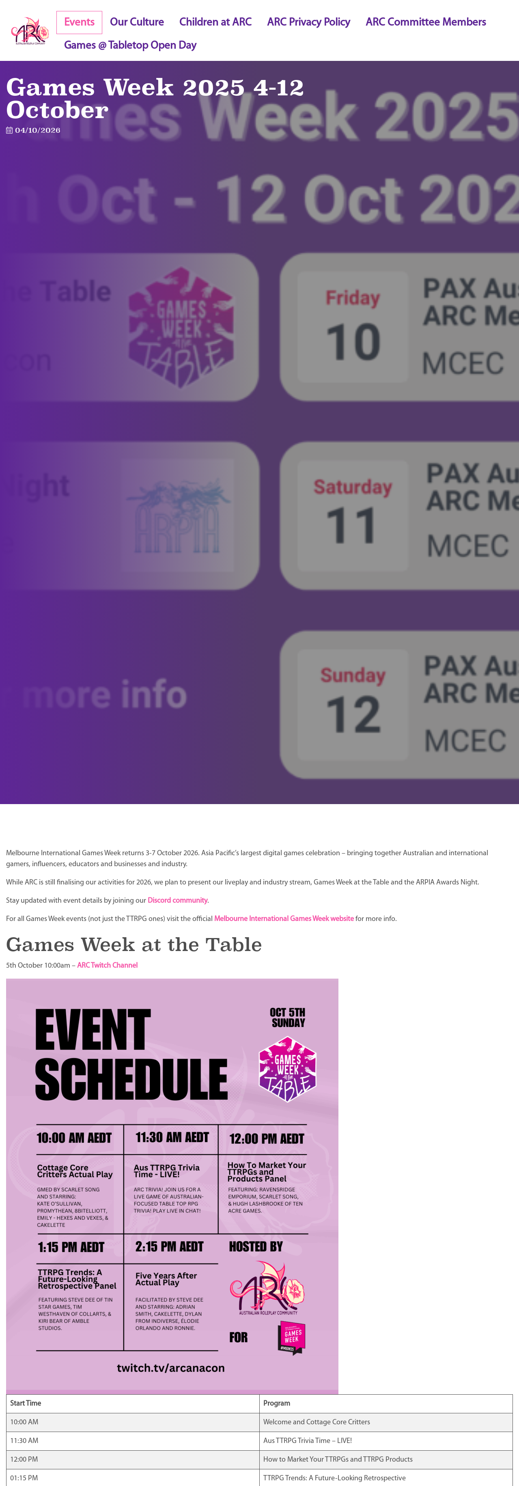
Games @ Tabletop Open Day (130, 46)
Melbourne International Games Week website (284, 919)
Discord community (177, 901)
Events (79, 22)
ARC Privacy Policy (308, 22)
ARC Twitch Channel (107, 966)
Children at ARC (215, 22)
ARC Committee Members (426, 22)
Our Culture (137, 22)
